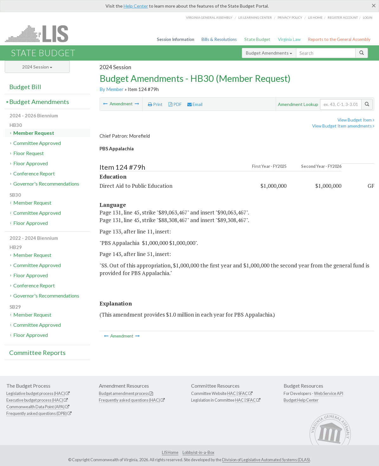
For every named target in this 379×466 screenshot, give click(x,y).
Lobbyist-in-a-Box (198, 452)
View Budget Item (355, 119)
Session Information (175, 39)
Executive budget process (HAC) (34, 400)
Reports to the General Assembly (339, 39)
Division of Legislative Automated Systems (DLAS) (266, 459)
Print (155, 104)
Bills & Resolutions (219, 39)
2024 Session (37, 66)
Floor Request (28, 153)
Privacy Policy (290, 17)
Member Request (33, 133)
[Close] (373, 5)
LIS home (315, 17)
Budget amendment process (124, 393)
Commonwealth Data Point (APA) (35, 406)
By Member (112, 89)
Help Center (136, 6)
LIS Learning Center (255, 17)
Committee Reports (37, 352)
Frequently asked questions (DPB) (36, 413)
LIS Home (170, 452)
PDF (175, 104)
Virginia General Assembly (209, 17)
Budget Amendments (269, 53)
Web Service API (328, 393)
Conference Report (34, 173)
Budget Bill (25, 86)
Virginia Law (289, 39)
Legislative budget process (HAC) (35, 393)
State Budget (257, 39)
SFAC (243, 393)
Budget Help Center (301, 400)
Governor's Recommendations (46, 183)
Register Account (343, 17)
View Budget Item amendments (343, 125)
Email (194, 104)
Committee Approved (37, 143)
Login (367, 17)
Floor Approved (30, 163)
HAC (231, 393)
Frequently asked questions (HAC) (129, 400)
